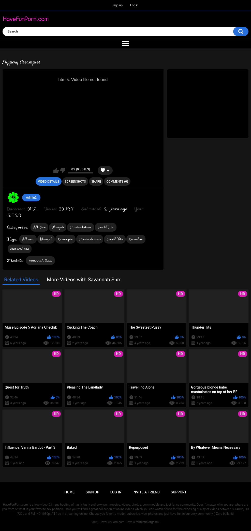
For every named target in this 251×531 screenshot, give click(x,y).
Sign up (117, 5)
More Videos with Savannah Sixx (84, 280)
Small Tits (105, 227)
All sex (28, 239)
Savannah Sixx (40, 260)
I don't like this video (62, 170)
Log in (134, 5)
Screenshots (75, 181)
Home (69, 492)
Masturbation (81, 227)
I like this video (56, 170)
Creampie (65, 239)
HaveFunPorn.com (112, 522)
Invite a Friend (146, 492)
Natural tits (19, 248)
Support (179, 492)
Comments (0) (117, 181)
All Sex (39, 227)
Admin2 (31, 197)
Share (96, 181)
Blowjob (58, 227)
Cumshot (136, 239)
